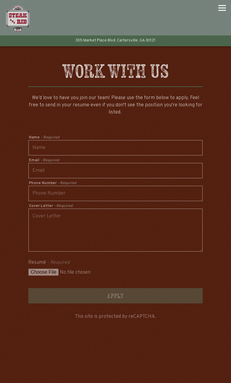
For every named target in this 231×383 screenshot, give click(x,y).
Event (146, 375)
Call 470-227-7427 (115, 344)
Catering (146, 359)
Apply (115, 295)
